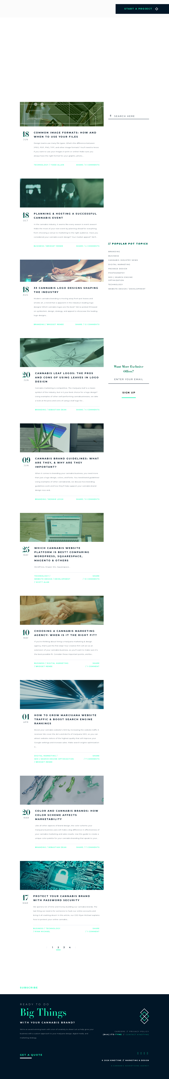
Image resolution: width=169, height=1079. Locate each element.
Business (39, 246)
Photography (116, 273)
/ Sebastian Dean (57, 409)
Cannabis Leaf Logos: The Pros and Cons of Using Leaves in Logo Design (67, 377)
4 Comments (92, 246)
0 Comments (92, 165)
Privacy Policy (139, 1030)
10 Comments (92, 578)
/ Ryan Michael (41, 930)
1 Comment (93, 666)
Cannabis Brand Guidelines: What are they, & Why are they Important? (67, 462)
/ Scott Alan (41, 582)
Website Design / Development (52, 578)
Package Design (117, 268)
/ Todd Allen (56, 165)
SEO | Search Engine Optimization (54, 758)
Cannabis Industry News (123, 260)
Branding (39, 324)
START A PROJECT (138, 8)
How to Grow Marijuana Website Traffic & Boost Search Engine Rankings (65, 718)
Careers (120, 1030)
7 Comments (92, 758)
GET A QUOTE (31, 1053)
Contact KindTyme (137, 1033)
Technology (41, 165)
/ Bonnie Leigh (55, 499)
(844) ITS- (112, 1033)
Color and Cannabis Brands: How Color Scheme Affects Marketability (66, 814)
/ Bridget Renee (54, 246)
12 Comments (92, 324)
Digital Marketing (58, 663)
